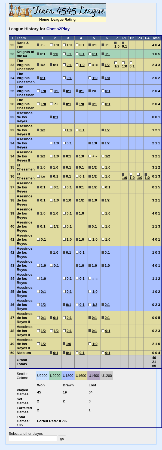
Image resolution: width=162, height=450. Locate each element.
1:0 (55, 54)
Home (44, 19)
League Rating (63, 19)
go (62, 438)
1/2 (107, 65)
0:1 (69, 54)
